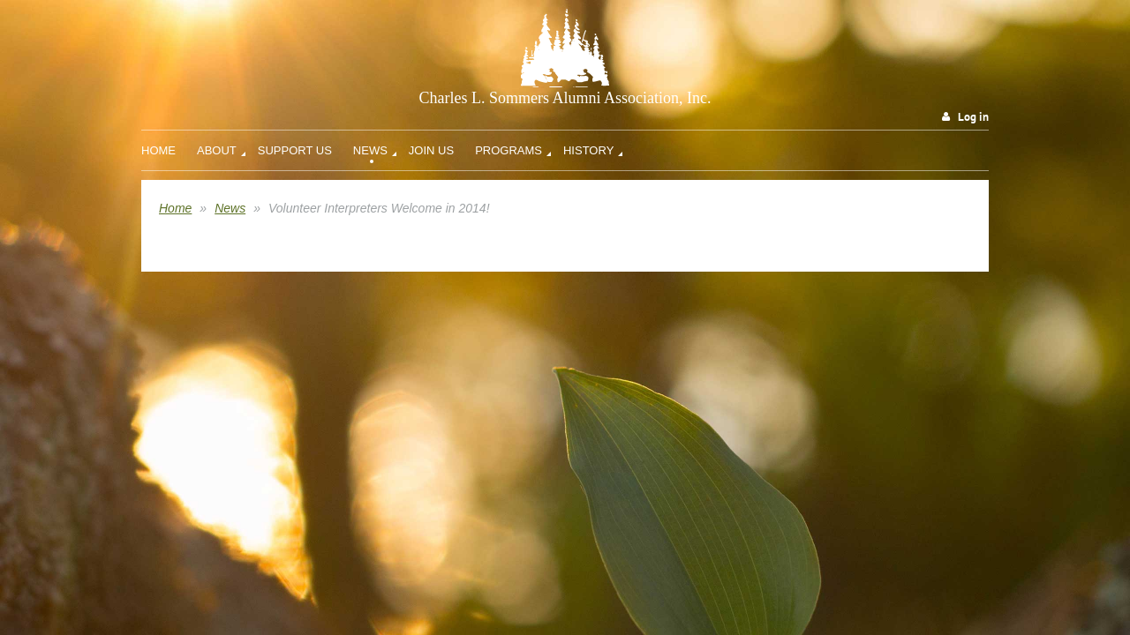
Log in (973, 116)
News (230, 208)
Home (175, 208)
